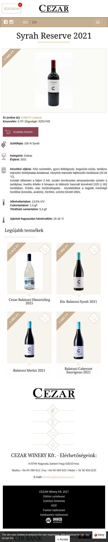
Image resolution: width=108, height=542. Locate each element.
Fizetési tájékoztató (54, 510)
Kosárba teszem (19, 132)
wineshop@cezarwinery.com (58, 477)
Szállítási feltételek (54, 501)
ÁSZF (54, 505)
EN (34, 22)
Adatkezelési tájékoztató (54, 514)
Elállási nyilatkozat (54, 496)
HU (25, 22)
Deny (99, 534)
